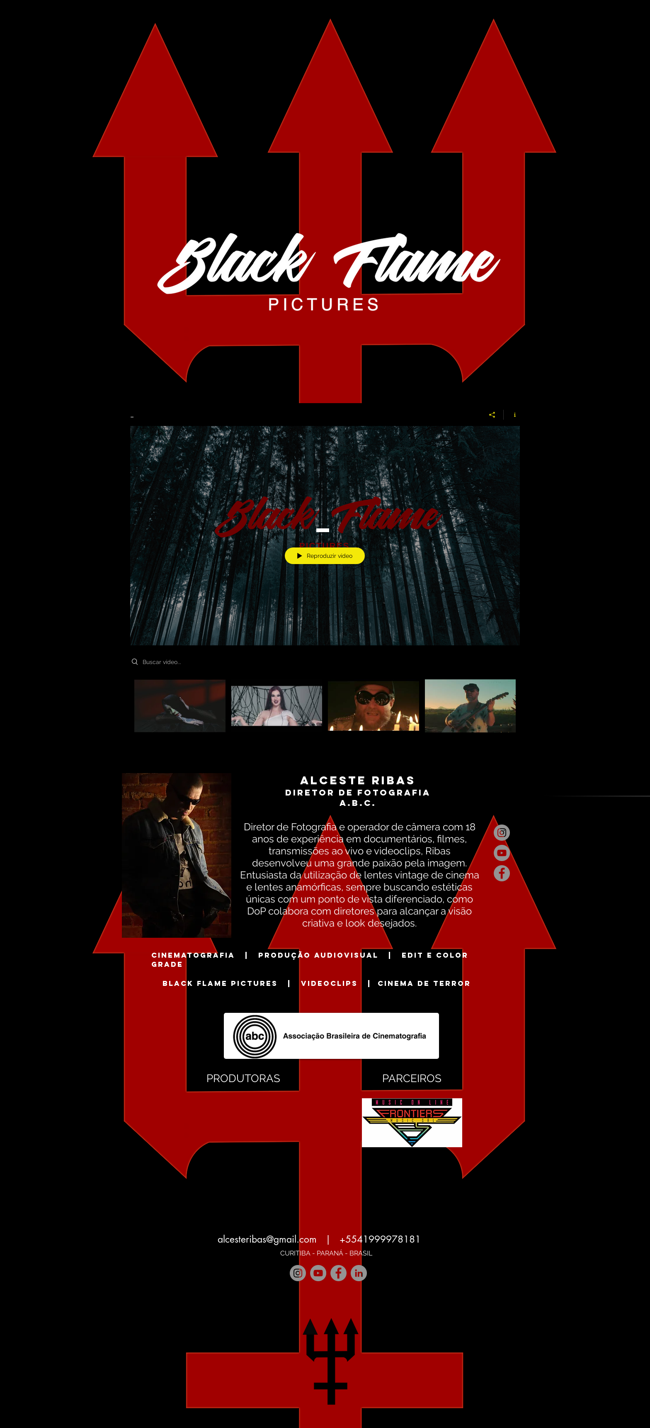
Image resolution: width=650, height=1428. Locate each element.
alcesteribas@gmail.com (267, 1239)
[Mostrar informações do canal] (512, 415)
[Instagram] (502, 833)
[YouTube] (502, 853)
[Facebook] (502, 873)
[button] (243, 1118)
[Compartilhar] (492, 415)
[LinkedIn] (359, 1273)
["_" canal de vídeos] (325, 711)
